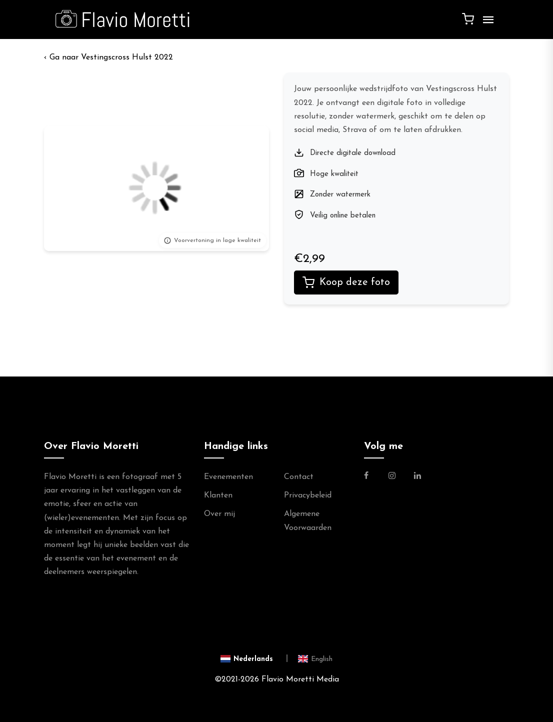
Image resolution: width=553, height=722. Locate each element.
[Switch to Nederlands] (254, 658)
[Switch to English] (315, 658)
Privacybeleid (308, 496)
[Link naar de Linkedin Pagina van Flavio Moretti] (417, 477)
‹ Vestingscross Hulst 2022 (108, 58)
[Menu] (486, 24)
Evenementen (228, 477)
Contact (299, 477)
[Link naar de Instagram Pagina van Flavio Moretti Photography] (392, 477)
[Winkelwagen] (468, 18)
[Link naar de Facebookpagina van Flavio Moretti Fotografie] (372, 477)
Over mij (219, 514)
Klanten (218, 496)
